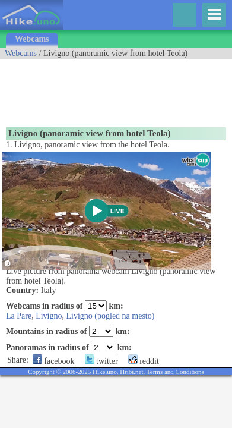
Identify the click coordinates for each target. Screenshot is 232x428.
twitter (101, 361)
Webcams (32, 38)
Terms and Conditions (175, 371)
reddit (143, 361)
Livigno (49, 315)
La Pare (18, 315)
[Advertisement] (95, 89)
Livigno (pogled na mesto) (110, 315)
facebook (54, 361)
